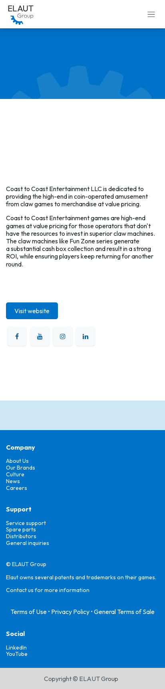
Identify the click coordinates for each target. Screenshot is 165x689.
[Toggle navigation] (151, 14)
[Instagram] (62, 336)
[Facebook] (16, 336)
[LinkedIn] (85, 336)
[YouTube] (40, 336)
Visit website (32, 311)
